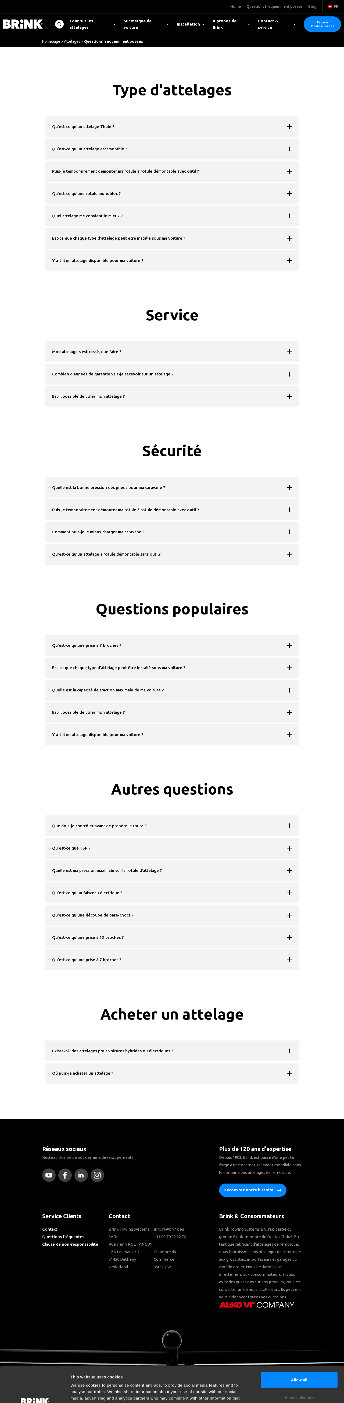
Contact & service (277, 24)
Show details (282, 1392)
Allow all (299, 1346)
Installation (191, 24)
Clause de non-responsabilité (70, 1244)
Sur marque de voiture (146, 24)
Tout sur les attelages (92, 24)
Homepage (51, 41)
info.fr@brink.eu (169, 1229)
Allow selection (299, 1363)
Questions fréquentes (63, 1236)
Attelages (72, 41)
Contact (49, 1229)
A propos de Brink (231, 24)
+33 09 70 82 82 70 (170, 1236)
